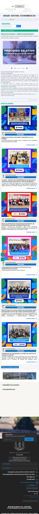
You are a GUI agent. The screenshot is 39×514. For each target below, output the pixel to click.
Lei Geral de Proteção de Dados (30, 501)
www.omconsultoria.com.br (6, 85)
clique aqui (34, 94)
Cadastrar (29, 439)
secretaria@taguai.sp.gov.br (27, 482)
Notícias (6, 19)
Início (3, 19)
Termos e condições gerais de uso (30, 495)
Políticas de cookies (33, 497)
